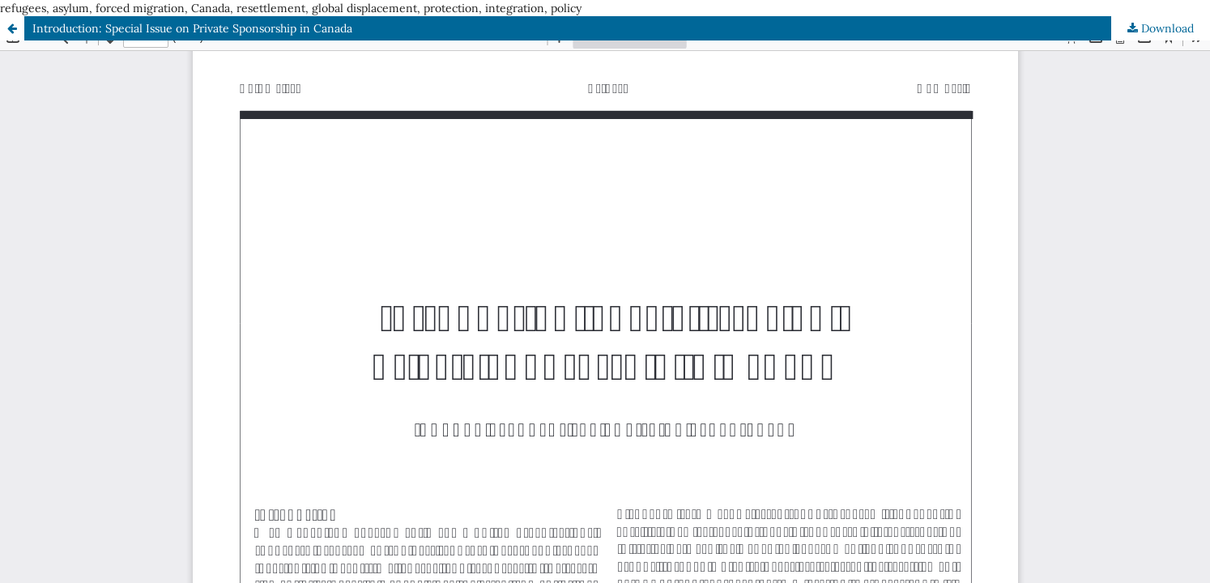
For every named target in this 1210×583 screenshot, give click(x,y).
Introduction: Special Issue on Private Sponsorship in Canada (192, 28)
